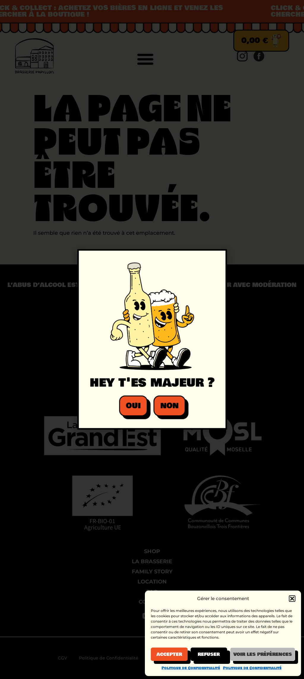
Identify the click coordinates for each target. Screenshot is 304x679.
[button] (292, 599)
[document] (152, 339)
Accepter (169, 654)
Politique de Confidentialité (191, 668)
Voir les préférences (262, 654)
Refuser (209, 654)
